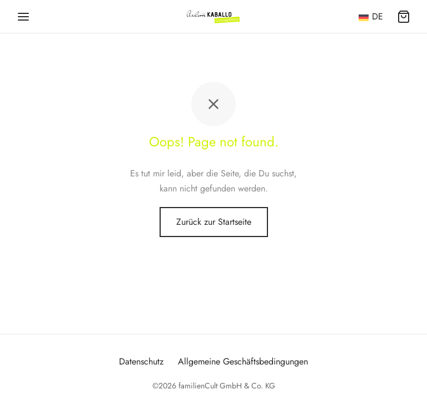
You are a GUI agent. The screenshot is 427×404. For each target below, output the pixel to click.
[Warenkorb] (403, 16)
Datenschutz (141, 361)
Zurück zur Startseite (213, 221)
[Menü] (23, 17)
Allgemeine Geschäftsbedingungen (243, 361)
